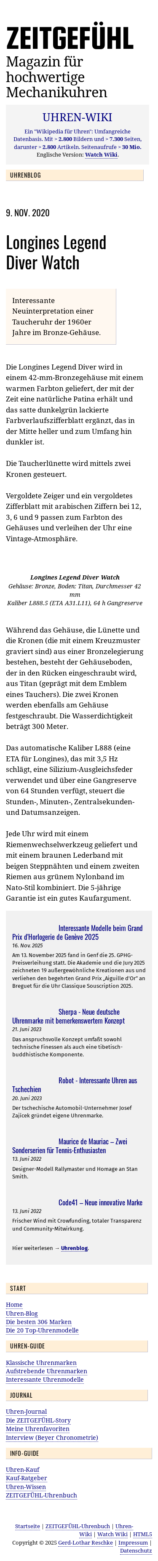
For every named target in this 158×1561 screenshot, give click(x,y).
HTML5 (142, 1534)
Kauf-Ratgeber (26, 1478)
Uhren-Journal (26, 1411)
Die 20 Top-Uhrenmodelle (42, 1330)
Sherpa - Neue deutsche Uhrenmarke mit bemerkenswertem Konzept (68, 1016)
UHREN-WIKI (77, 117)
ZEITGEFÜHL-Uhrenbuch (41, 1495)
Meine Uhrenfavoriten (38, 1429)
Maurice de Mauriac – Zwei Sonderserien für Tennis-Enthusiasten (69, 1145)
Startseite (27, 1526)
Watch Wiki (112, 1534)
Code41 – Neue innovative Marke (100, 1202)
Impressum (133, 1542)
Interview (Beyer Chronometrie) (52, 1437)
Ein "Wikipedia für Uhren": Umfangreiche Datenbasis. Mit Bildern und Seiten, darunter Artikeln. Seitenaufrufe (77, 139)
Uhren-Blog (22, 1313)
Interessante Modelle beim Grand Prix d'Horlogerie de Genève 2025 (77, 932)
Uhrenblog (74, 1248)
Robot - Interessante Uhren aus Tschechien (74, 1084)
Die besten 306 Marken (39, 1322)
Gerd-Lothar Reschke (85, 1542)
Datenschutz (136, 1550)
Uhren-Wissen (26, 1487)
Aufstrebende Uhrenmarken (46, 1371)
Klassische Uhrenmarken (41, 1363)
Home (14, 1304)
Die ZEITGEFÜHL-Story (38, 1420)
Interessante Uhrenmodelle (45, 1379)
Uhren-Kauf (22, 1469)
